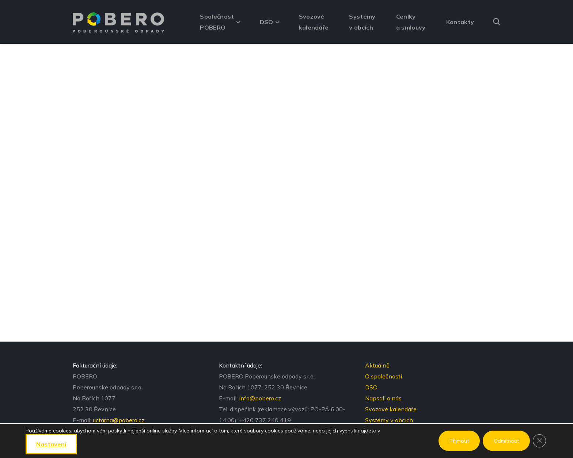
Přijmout (459, 441)
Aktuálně (377, 365)
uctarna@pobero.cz (118, 420)
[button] (496, 22)
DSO (371, 387)
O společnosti (383, 376)
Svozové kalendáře (391, 409)
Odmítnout (506, 441)
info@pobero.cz (260, 398)
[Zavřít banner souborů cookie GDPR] (539, 440)
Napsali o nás (383, 398)
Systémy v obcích (389, 420)
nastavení (51, 444)
